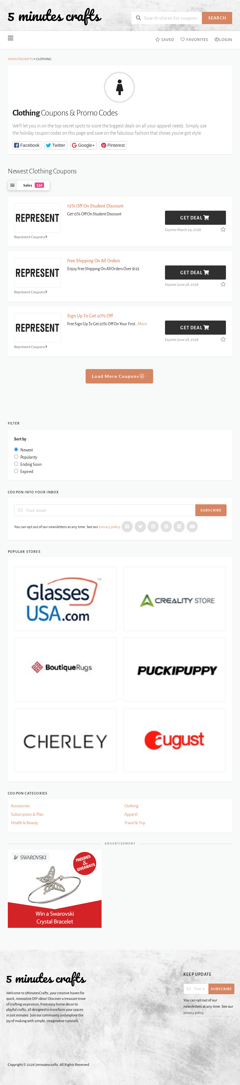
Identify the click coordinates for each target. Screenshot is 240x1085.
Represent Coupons (31, 236)
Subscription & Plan (27, 814)
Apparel (131, 814)
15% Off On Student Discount (95, 205)
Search (217, 17)
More (142, 324)
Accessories (20, 806)
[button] (27, 145)
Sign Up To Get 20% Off (90, 315)
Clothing (131, 806)
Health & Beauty (24, 823)
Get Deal (194, 217)
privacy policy (109, 527)
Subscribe (211, 510)
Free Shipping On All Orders (93, 260)
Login (223, 39)
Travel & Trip (134, 823)
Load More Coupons (118, 376)
